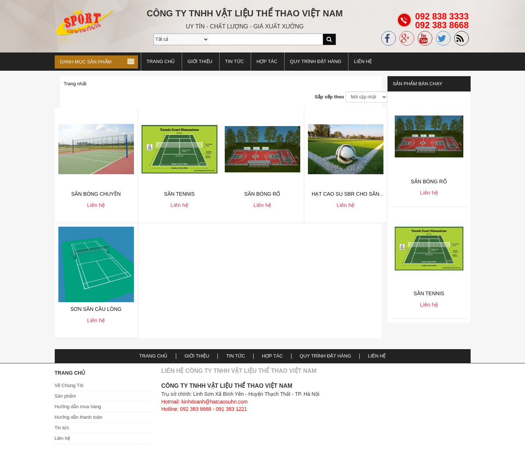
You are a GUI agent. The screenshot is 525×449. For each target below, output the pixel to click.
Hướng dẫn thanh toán (79, 417)
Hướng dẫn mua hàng (78, 406)
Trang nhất (75, 83)
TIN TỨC (234, 61)
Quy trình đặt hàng (315, 61)
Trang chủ (161, 61)
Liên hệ (363, 61)
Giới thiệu (200, 61)
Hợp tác (266, 61)
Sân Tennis (429, 293)
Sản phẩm (65, 396)
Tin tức (62, 427)
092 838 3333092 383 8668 (442, 25)
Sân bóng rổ (429, 181)
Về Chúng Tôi (69, 385)
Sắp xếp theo (329, 96)
